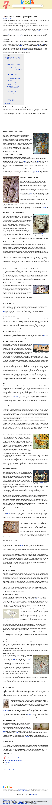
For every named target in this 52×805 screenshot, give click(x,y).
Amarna (13, 659)
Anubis (25, 161)
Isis (6, 45)
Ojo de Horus (42, 482)
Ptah (4, 311)
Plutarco (4, 300)
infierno (17, 732)
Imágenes (27, 8)
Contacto (28, 803)
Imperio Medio (36, 171)
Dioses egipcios (7, 762)
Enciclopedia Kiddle (21, 789)
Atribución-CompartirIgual (22, 790)
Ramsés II (42, 233)
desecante (28, 514)
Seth (18, 320)
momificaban (8, 513)
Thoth (36, 730)
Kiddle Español (5, 803)
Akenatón (20, 45)
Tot (31, 495)
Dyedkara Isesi (12, 618)
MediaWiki (34, 802)
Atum (17, 310)
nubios (18, 651)
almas (11, 38)
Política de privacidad (22, 803)
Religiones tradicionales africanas (10, 769)
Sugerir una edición (33, 794)
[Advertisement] (26, 12)
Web (24, 8)
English (31, 8)
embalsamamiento (28, 516)
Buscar (41, 6)
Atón (38, 45)
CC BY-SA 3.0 (19, 801)
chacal (37, 161)
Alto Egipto (16, 396)
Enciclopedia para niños (7, 18)
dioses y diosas (29, 21)
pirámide (21, 545)
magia (8, 34)
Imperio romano (6, 710)
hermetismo (27, 736)
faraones (14, 26)
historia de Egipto (21, 35)
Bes (25, 728)
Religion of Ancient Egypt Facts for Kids (17, 757)
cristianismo (25, 49)
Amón (43, 44)
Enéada (30, 193)
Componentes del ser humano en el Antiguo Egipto (13, 760)
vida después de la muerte (13, 36)
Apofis (44, 335)
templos (39, 30)
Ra (35, 44)
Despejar (39, 6)
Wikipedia (20, 802)
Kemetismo (6, 764)
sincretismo (22, 198)
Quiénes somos (15, 803)
